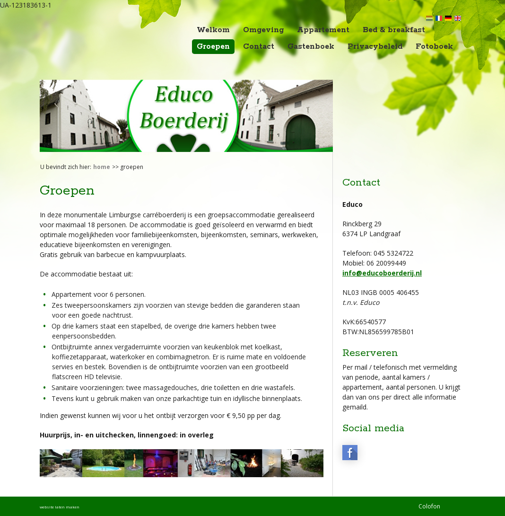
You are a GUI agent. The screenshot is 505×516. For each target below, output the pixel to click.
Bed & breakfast (394, 30)
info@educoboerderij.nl (382, 272)
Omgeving (263, 30)
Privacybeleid (375, 47)
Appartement (323, 30)
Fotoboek (434, 47)
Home (101, 167)
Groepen (213, 47)
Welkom (213, 30)
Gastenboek (310, 47)
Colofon (429, 506)
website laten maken (59, 506)
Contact (258, 47)
